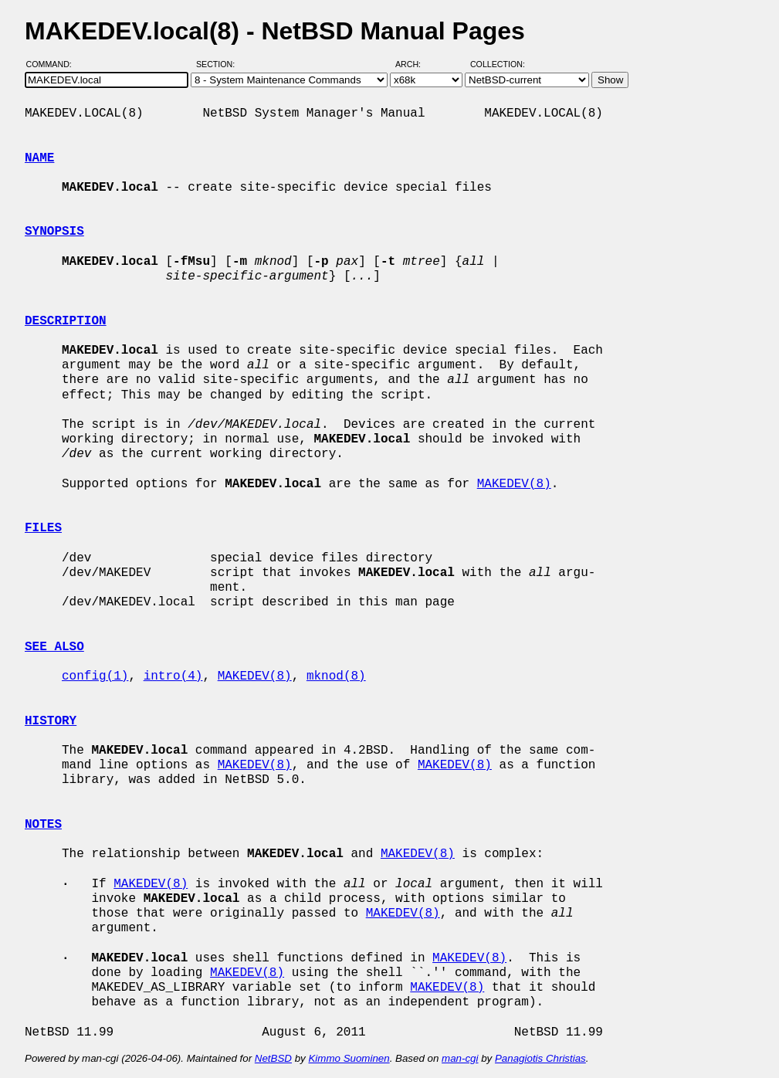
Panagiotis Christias (540, 1058)
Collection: (497, 64)
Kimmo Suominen (348, 1058)
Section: (219, 64)
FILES (43, 528)
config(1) (95, 676)
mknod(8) (336, 676)
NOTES (43, 824)
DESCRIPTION (66, 321)
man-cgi (460, 1058)
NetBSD (273, 1058)
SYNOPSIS (54, 231)
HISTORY (50, 721)
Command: (53, 64)
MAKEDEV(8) (514, 484)
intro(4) (173, 676)
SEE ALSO (54, 647)
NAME (39, 158)
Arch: (415, 64)
